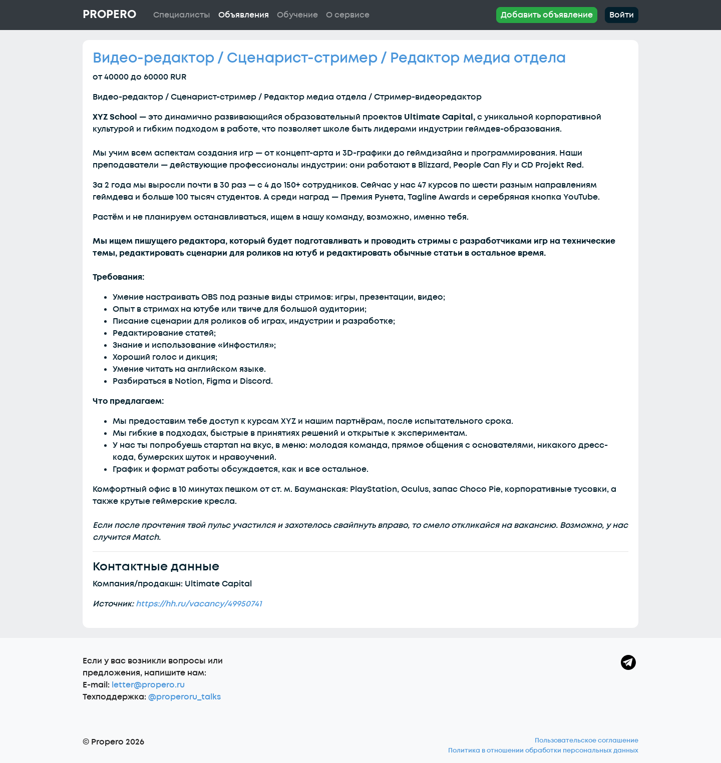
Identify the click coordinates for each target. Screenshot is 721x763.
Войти (621, 15)
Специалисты (181, 15)
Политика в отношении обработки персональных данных (543, 750)
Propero (109, 15)
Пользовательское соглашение (586, 740)
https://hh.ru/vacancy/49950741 (198, 603)
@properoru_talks (184, 696)
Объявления (243, 15)
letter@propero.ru (148, 684)
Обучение (297, 15)
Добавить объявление (547, 15)
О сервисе (348, 15)
